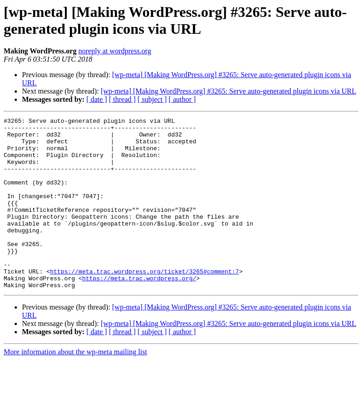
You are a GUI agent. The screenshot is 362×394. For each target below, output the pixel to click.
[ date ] (96, 99)
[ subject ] (152, 99)
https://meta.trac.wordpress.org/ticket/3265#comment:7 (144, 303)
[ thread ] (122, 99)
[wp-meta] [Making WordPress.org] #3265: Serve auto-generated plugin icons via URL (228, 91)
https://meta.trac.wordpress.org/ (139, 311)
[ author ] (182, 99)
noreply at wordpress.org (114, 51)
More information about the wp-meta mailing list (75, 386)
